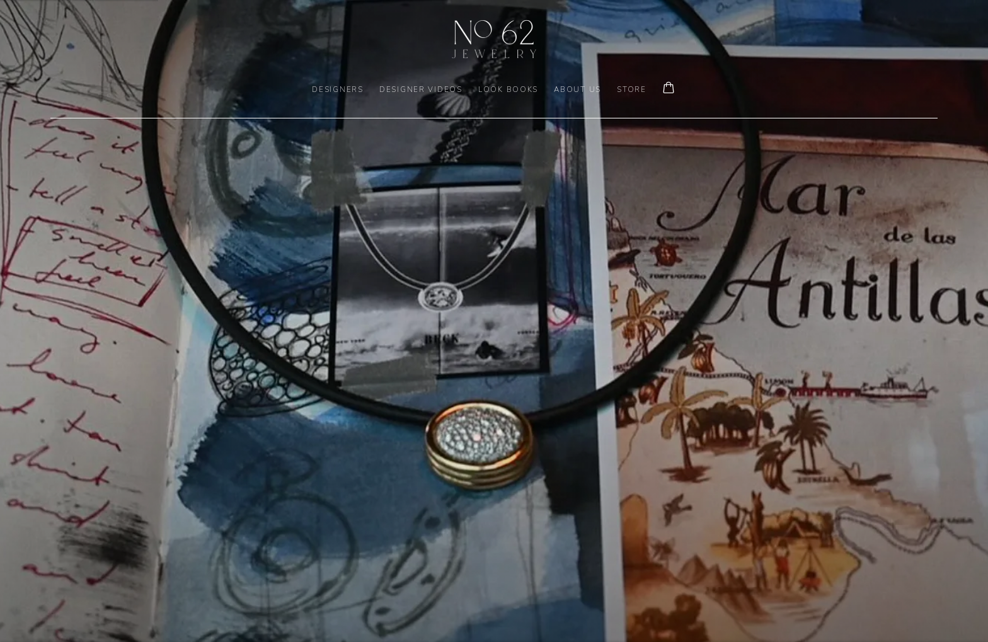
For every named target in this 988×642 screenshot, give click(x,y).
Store (631, 89)
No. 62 (494, 39)
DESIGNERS (338, 89)
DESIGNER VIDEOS (420, 89)
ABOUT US (577, 89)
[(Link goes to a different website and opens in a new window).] (494, 321)
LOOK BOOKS (508, 89)
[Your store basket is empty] (668, 88)
